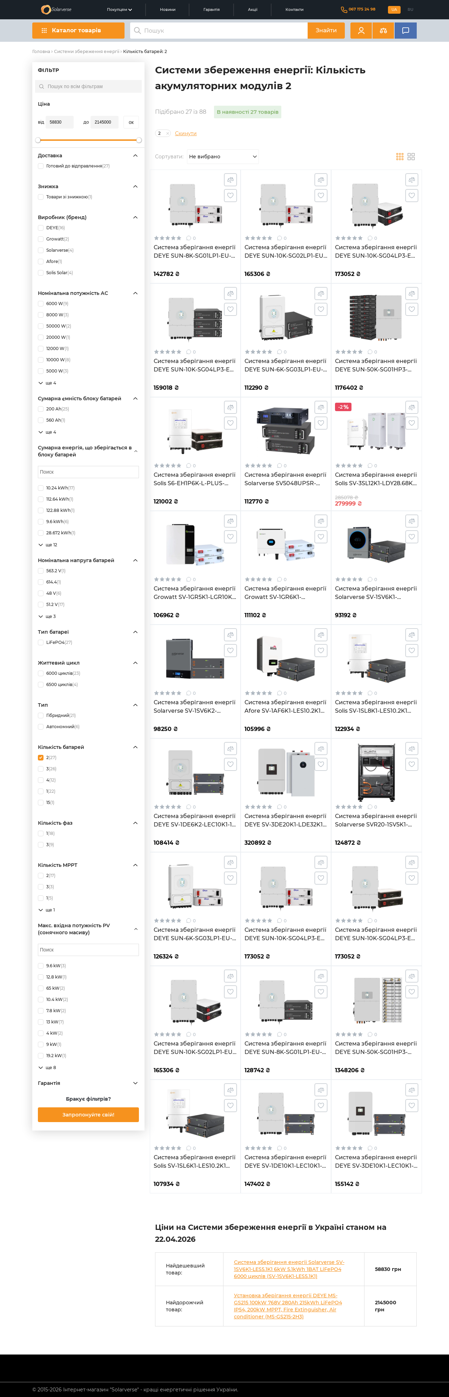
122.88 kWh (56, 510)
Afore (50, 261)
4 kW (50, 1033)
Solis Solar (55, 273)
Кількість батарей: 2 (145, 51)
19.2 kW (52, 1056)
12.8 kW (52, 977)
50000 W (54, 326)
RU (410, 9)
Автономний (59, 727)
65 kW (51, 988)
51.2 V (51, 604)
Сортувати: (169, 156)
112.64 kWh (55, 499)
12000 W (53, 348)
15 (46, 802)
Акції (252, 9)
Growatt (53, 239)
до (86, 122)
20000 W (54, 337)
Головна (41, 51)
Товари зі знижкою (65, 197)
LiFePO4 (55, 642)
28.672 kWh (56, 533)
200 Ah (53, 409)
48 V (49, 593)
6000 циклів (59, 673)
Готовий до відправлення (74, 166)
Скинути (186, 133)
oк (131, 122)
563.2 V (52, 571)
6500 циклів (58, 684)
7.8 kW (52, 1011)
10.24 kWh (56, 488)
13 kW (51, 1022)
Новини (167, 9)
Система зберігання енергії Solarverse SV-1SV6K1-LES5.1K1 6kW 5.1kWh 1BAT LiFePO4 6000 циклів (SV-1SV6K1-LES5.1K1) (289, 1269)
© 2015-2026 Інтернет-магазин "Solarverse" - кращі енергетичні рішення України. (135, 1389)
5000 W (53, 371)
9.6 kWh (53, 522)
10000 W (54, 360)
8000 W (53, 315)
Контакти (294, 9)
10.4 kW (53, 999)
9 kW (49, 1044)
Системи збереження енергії (86, 51)
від (41, 122)
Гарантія (211, 9)
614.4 (49, 582)
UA (394, 9)
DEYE (51, 228)
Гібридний (57, 715)
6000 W (53, 304)
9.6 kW (52, 966)
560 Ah (51, 420)
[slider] (37, 140)
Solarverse (56, 250)
